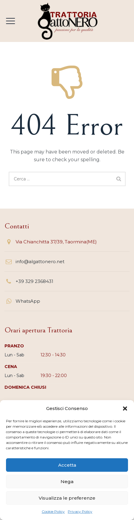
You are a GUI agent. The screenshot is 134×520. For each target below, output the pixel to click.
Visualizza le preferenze (67, 498)
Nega (67, 481)
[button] (125, 409)
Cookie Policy (53, 511)
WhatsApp (28, 301)
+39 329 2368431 (34, 281)
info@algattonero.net (40, 261)
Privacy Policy (80, 511)
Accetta (67, 465)
